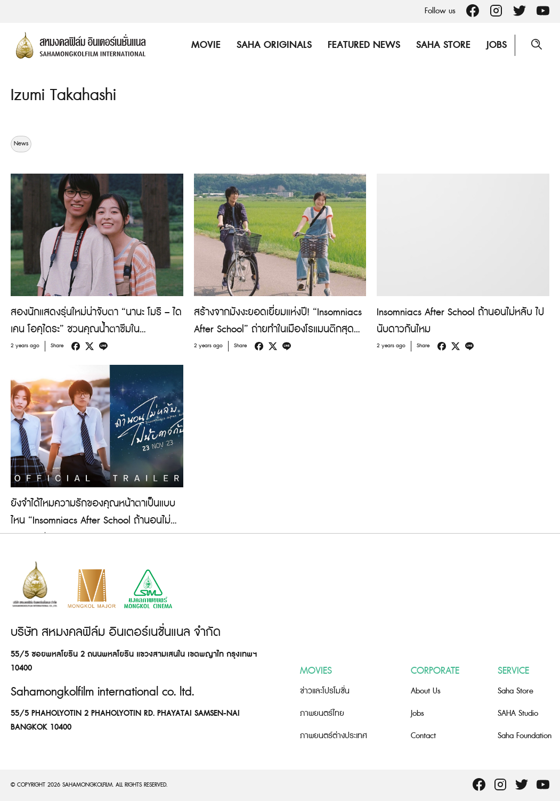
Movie (206, 45)
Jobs (496, 45)
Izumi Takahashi (63, 95)
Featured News (364, 45)
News (21, 144)
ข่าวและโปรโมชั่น (325, 691)
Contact (423, 736)
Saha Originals (274, 45)
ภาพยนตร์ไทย (322, 713)
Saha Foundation (524, 736)
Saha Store (443, 45)
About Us (426, 691)
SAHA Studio (518, 713)
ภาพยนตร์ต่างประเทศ (333, 736)
